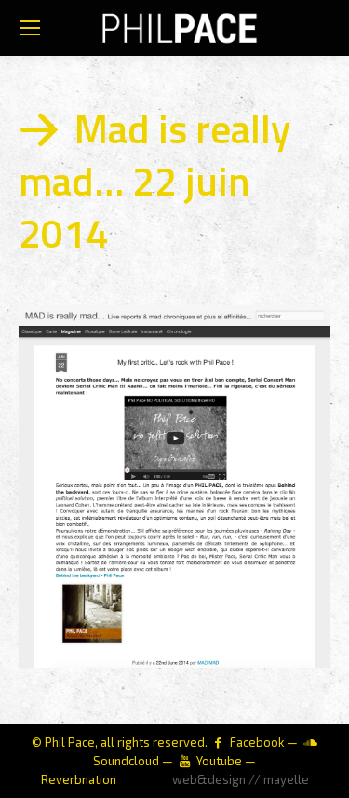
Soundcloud (126, 760)
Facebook (257, 742)
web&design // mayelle (240, 779)
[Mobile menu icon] (30, 28)
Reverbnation (78, 779)
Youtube (219, 760)
